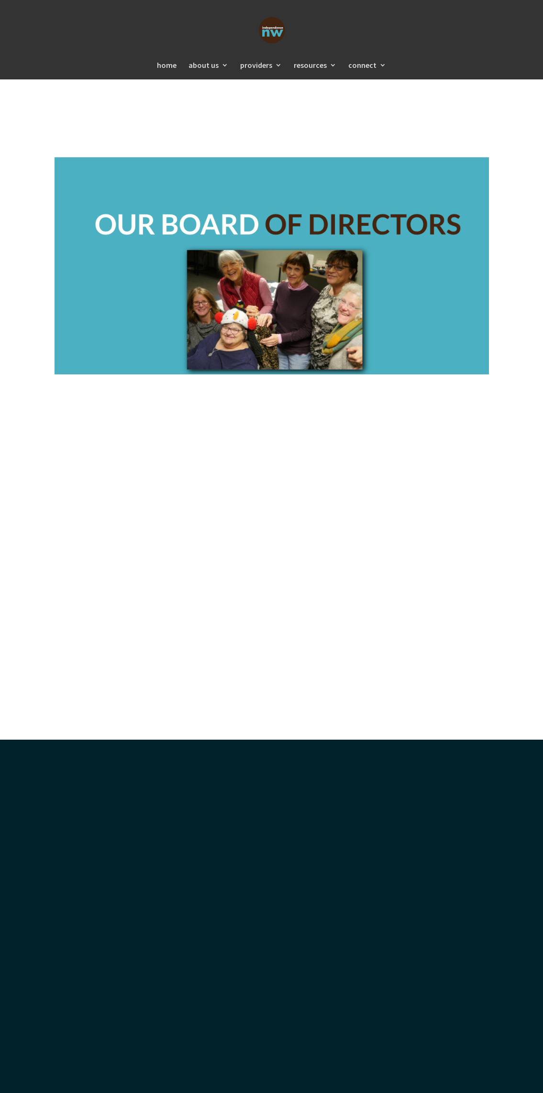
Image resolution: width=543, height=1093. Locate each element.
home (167, 66)
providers (256, 66)
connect (362, 66)
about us (203, 66)
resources (310, 66)
